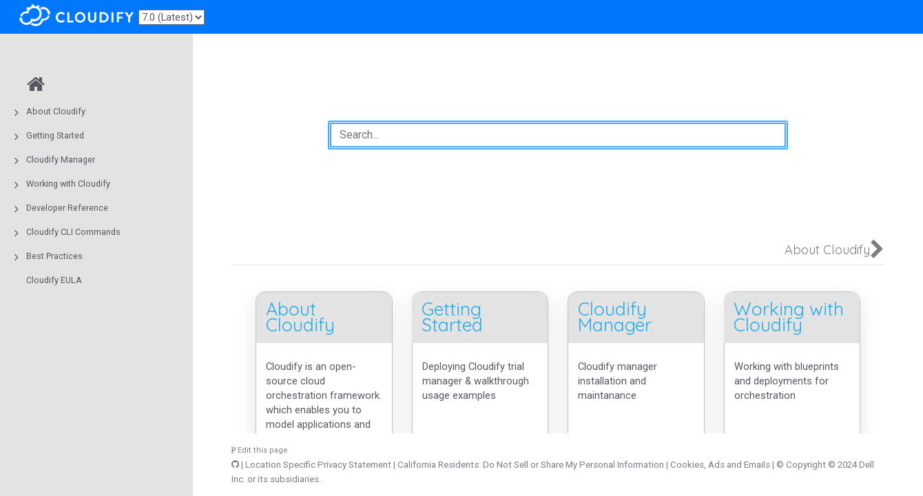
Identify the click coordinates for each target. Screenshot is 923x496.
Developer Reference (67, 208)
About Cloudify (55, 111)
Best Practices (54, 256)
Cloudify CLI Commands (73, 232)
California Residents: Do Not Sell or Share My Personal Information (530, 464)
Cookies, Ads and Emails (720, 464)
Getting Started (55, 135)
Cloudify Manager (60, 159)
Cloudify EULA (54, 280)
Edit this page (259, 450)
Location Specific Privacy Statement (318, 464)
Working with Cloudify (68, 183)
